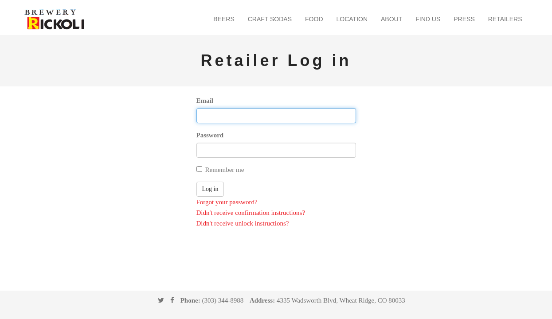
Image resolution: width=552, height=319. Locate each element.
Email (204, 100)
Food (314, 19)
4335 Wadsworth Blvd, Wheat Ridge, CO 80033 (341, 300)
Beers (223, 19)
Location (352, 19)
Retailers (505, 19)
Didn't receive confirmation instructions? (250, 212)
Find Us (427, 19)
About (391, 19)
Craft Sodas (270, 19)
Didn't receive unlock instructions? (242, 223)
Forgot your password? (227, 202)
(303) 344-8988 (222, 300)
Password (210, 135)
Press (464, 19)
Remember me (220, 169)
